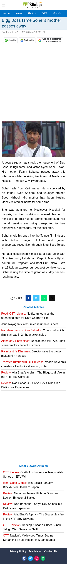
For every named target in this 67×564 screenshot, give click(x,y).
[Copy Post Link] (52, 298)
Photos (32, 13)
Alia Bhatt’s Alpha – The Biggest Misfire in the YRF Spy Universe (33, 374)
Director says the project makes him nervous (31, 353)
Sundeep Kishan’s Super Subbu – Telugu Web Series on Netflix (33, 527)
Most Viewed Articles (33, 465)
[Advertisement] (33, 83)
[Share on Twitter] (36, 298)
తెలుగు (57, 13)
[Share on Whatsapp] (44, 298)
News (19, 13)
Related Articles (33, 307)
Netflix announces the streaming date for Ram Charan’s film (27, 315)
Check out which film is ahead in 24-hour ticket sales (32, 332)
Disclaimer (36, 551)
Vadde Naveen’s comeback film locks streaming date (33, 364)
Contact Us (50, 551)
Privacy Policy (18, 551)
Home (6, 13)
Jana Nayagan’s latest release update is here (29, 324)
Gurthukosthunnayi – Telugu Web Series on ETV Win (33, 474)
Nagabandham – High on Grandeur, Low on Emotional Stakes (31, 495)
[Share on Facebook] (28, 298)
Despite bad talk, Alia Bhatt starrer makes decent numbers (33, 343)
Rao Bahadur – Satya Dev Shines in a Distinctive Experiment (30, 385)
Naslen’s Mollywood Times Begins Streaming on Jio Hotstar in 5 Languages (29, 537)
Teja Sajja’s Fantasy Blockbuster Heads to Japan (28, 485)
